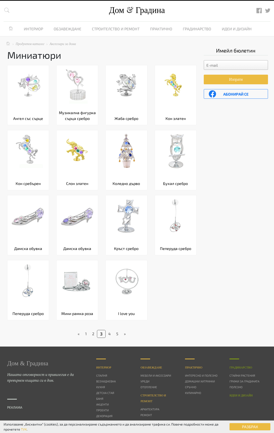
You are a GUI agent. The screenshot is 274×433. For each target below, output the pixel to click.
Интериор (33, 28)
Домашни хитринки (200, 381)
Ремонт (146, 415)
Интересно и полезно (201, 375)
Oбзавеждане (151, 367)
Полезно (235, 387)
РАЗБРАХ (250, 426)
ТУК (24, 429)
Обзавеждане (67, 28)
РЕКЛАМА (14, 407)
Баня (99, 398)
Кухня (100, 387)
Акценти (102, 404)
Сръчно (190, 387)
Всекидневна (106, 381)
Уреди (144, 381)
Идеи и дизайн (237, 28)
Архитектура (149, 409)
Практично (161, 28)
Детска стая (105, 392)
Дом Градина (137, 10)
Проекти (102, 410)
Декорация (104, 416)
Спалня (101, 375)
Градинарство (197, 28)
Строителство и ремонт (116, 28)
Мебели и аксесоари (155, 375)
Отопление (148, 387)
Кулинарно (193, 392)
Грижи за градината (244, 381)
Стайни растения (242, 375)
